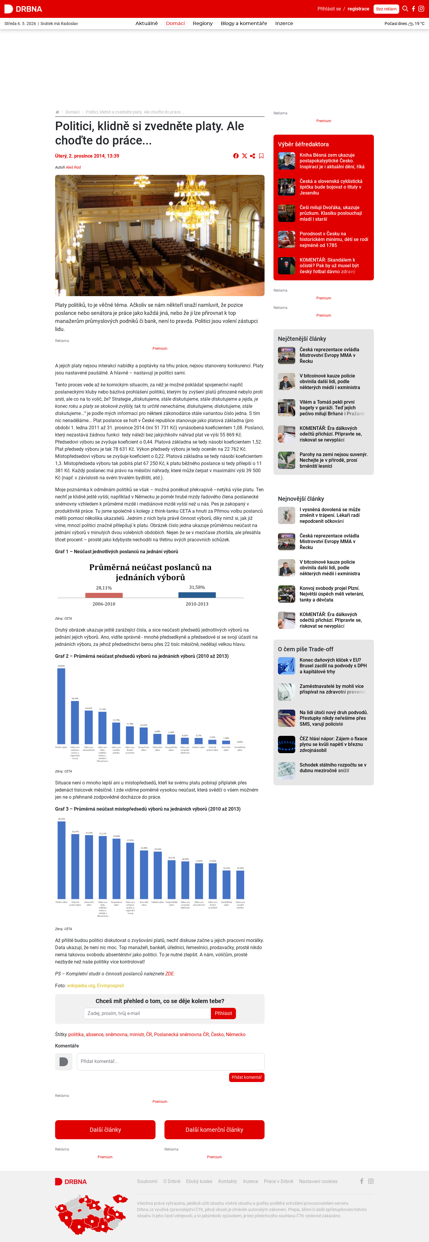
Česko (217, 1034)
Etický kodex (199, 1181)
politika (76, 1034)
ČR (149, 1034)
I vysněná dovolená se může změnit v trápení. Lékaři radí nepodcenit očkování (330, 515)
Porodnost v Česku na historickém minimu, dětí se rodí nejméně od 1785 (334, 239)
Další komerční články (214, 1129)
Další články (105, 1129)
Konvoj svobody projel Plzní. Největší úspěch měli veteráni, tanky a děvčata (332, 594)
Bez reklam (386, 9)
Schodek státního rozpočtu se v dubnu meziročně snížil (333, 767)
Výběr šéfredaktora (303, 144)
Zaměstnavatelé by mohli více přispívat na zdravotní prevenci (333, 689)
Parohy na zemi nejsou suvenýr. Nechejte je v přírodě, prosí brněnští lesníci (334, 460)
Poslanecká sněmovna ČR (181, 1034)
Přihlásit (223, 1013)
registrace (358, 9)
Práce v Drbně (278, 1181)
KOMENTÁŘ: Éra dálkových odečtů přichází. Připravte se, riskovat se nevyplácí (331, 434)
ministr (137, 1034)
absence (94, 1034)
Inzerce (284, 23)
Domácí (175, 23)
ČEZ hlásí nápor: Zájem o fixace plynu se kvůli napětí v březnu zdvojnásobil (333, 744)
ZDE (169, 974)
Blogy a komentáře (244, 23)
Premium (160, 348)
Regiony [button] (203, 23)
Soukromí (147, 1181)
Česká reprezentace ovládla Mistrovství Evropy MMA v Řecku (329, 355)
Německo (235, 1034)
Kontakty (227, 1181)
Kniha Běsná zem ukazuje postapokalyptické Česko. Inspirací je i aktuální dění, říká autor (332, 163)
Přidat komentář (247, 1077)
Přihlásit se (329, 9)
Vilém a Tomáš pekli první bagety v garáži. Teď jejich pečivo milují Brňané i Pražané (332, 407)
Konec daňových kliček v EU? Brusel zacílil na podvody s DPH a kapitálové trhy (333, 665)
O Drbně (171, 1181)
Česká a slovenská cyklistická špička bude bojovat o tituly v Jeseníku (331, 187)
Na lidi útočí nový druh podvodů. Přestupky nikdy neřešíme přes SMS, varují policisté (334, 718)
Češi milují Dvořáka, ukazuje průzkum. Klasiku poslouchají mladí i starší (331, 213)
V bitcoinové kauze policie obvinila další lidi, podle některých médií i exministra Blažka (330, 384)
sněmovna (116, 1034)
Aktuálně (147, 23)
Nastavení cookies (318, 1181)
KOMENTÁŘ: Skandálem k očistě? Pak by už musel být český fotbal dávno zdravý (329, 265)
